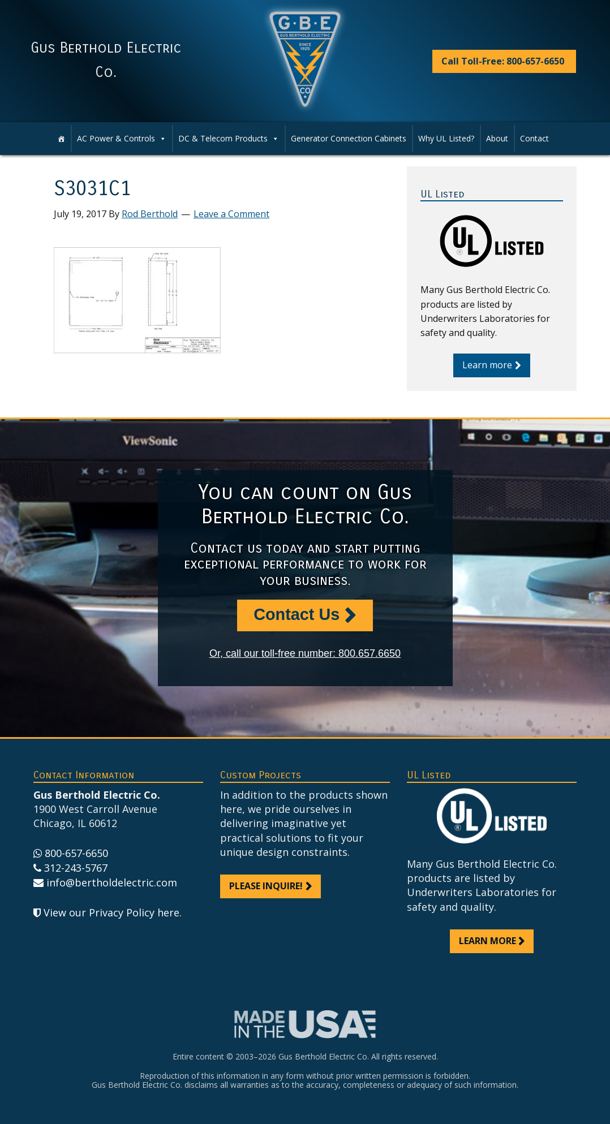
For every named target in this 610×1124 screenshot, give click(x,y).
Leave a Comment (231, 214)
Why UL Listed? (446, 138)
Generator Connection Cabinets (348, 138)
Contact (534, 138)
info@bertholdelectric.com (111, 882)
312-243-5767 (76, 868)
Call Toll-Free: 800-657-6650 (502, 61)
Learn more (487, 365)
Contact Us (297, 614)
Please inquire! (266, 886)
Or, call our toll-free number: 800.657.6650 (305, 653)
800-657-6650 (76, 853)
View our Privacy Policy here (111, 912)
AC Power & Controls (121, 138)
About (497, 138)
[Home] (61, 138)
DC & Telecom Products (228, 138)
